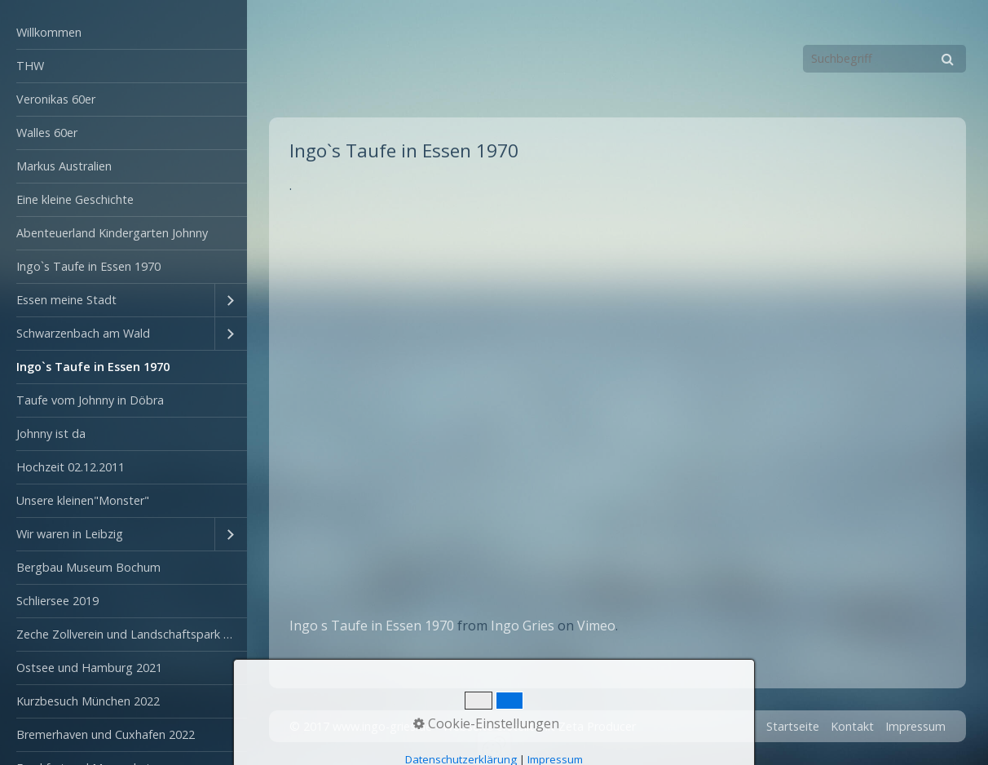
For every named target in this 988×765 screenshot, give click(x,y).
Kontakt (852, 726)
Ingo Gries (522, 626)
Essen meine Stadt (66, 299)
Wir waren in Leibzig (69, 534)
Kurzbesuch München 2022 (88, 701)
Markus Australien (64, 166)
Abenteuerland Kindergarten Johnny (112, 233)
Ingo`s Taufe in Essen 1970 (88, 266)
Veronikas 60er (55, 99)
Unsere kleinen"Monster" (82, 500)
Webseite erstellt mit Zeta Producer (539, 726)
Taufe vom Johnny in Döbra (90, 400)
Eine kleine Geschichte (75, 199)
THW (30, 65)
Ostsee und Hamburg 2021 (89, 667)
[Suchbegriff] (884, 59)
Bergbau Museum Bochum (88, 567)
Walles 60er (46, 132)
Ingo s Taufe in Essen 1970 (371, 626)
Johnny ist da (51, 433)
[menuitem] (123, 33)
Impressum (915, 726)
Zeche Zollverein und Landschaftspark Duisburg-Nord (131, 634)
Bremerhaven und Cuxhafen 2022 (105, 734)
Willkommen (49, 32)
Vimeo (596, 626)
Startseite (792, 726)
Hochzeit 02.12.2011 (70, 467)
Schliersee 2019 (57, 600)
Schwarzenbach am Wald (83, 333)
